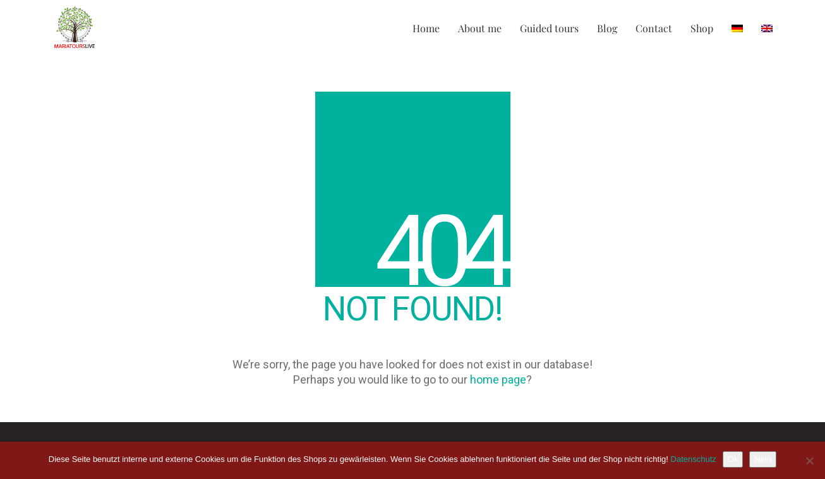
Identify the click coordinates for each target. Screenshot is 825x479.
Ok (733, 459)
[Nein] (809, 460)
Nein (762, 459)
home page (498, 379)
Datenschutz (693, 459)
